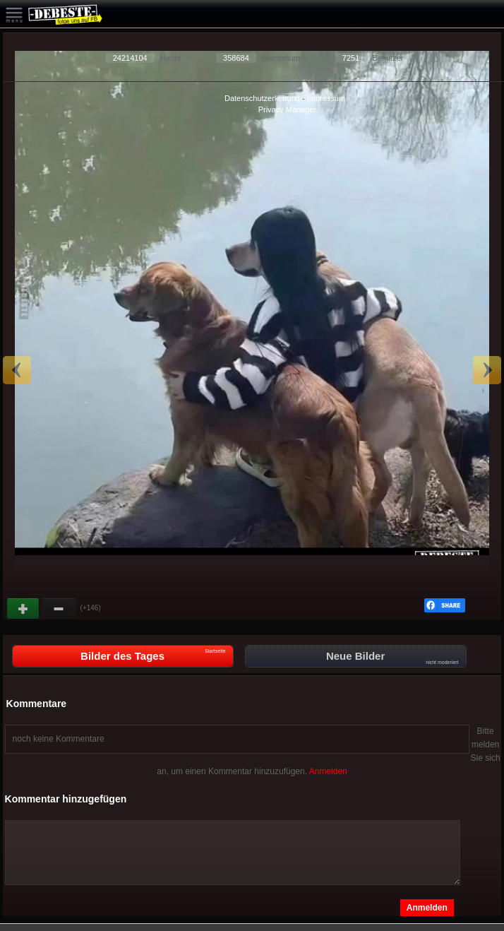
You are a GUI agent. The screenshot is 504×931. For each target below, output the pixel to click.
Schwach (59, 609)
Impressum (326, 98)
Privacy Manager (287, 109)
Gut (24, 609)
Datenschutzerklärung (262, 98)
